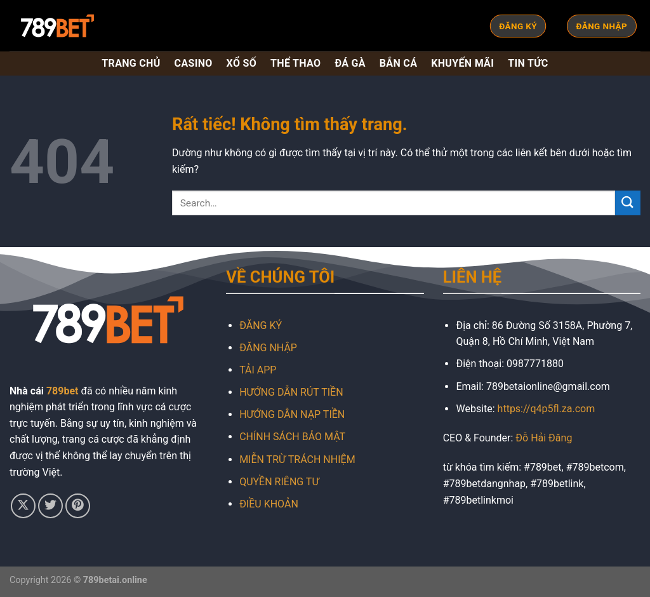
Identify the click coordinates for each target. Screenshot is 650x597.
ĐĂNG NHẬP (268, 348)
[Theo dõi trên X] (23, 505)
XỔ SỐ (241, 63)
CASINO (194, 63)
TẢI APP (257, 370)
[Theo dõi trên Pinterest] (77, 505)
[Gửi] (627, 203)
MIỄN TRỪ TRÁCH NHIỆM (297, 459)
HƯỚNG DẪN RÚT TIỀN (291, 392)
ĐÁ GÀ (350, 63)
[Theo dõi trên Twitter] (50, 505)
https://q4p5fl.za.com (546, 409)
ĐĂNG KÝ (260, 325)
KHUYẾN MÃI (462, 63)
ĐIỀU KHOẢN (268, 504)
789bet (62, 391)
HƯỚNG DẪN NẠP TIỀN (292, 414)
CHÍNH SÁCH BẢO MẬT (292, 437)
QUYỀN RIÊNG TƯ (279, 482)
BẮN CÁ (398, 63)
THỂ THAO (295, 63)
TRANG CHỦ (131, 63)
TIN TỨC (528, 63)
